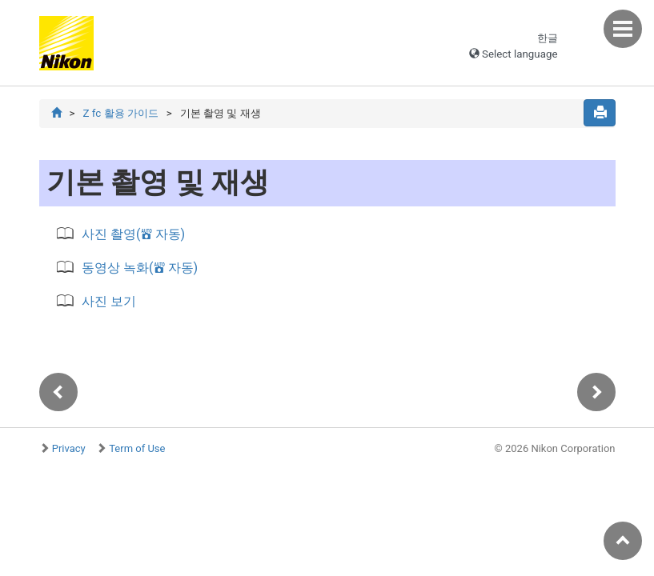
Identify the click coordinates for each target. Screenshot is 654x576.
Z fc (120, 113)
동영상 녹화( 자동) (140, 267)
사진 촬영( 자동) (133, 234)
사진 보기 (109, 301)
